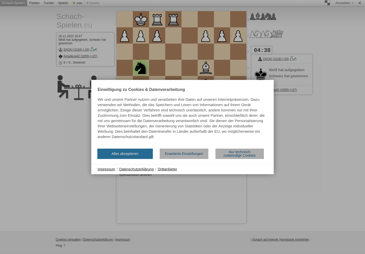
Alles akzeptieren (125, 154)
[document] (182, 116)
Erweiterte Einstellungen (184, 154)
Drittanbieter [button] (167, 169)
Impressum (106, 169)
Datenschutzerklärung (136, 169)
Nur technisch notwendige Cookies (240, 154)
